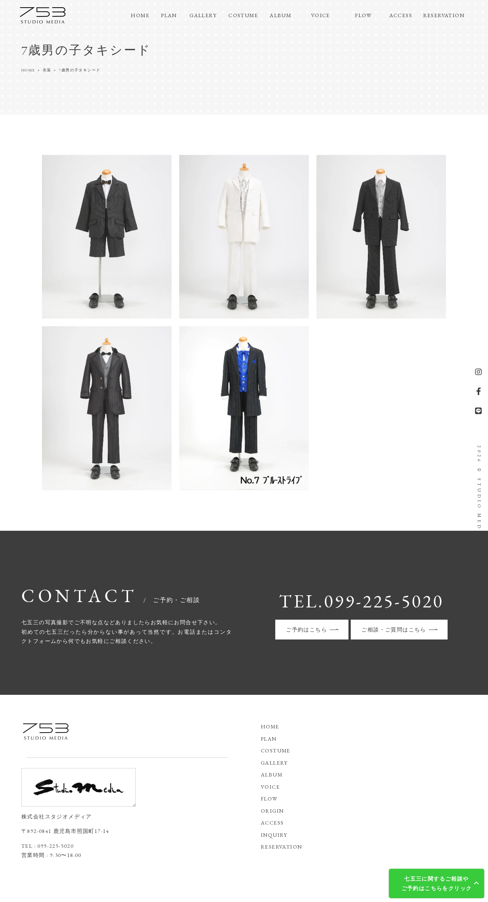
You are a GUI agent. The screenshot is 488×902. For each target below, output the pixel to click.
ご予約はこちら (306, 629)
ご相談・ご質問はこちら (393, 629)
